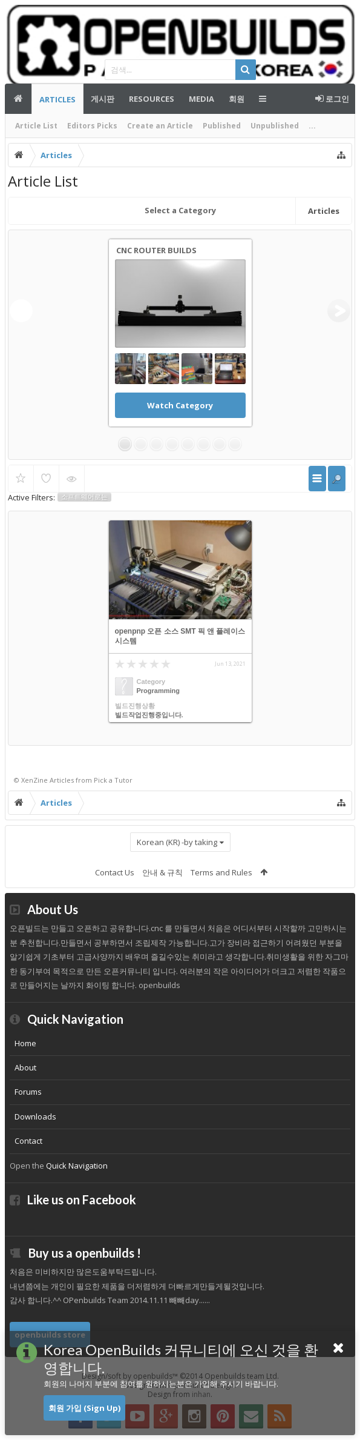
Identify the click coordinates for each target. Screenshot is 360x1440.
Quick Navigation (77, 1165)
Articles (57, 99)
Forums (28, 1091)
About (25, 1067)
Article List (36, 126)
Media (201, 98)
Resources (151, 98)
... (312, 126)
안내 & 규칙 (162, 872)
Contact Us (114, 872)
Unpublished (274, 126)
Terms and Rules (221, 872)
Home (25, 1043)
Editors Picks (92, 126)
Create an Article (160, 126)
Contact (28, 1140)
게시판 (102, 98)
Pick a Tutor (113, 780)
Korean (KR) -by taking (177, 842)
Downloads (35, 1116)
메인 (18, 99)
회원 (236, 98)
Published (222, 126)
